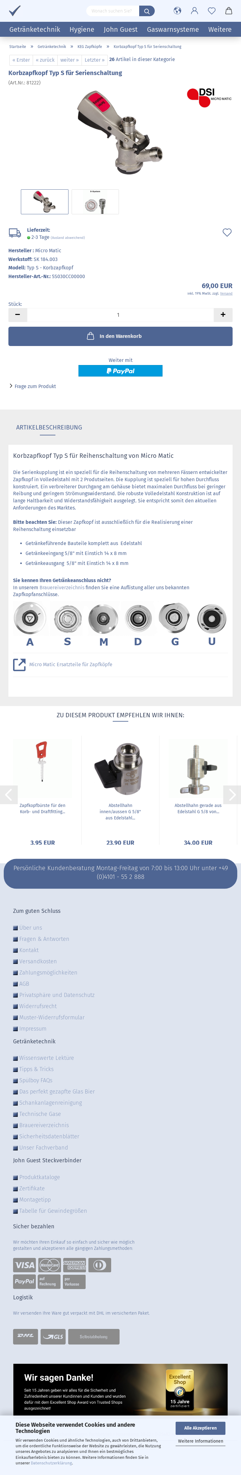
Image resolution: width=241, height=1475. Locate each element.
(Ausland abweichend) (68, 238)
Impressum (32, 1028)
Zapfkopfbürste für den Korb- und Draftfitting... (42, 808)
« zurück (45, 60)
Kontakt (29, 950)
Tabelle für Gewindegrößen (53, 1210)
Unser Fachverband (43, 1147)
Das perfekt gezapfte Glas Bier (57, 1091)
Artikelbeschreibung (47, 427)
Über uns (30, 927)
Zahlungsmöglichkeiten (48, 972)
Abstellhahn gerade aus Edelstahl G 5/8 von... (198, 808)
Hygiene (81, 29)
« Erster (21, 60)
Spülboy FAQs (35, 1080)
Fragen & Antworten (44, 939)
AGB (24, 983)
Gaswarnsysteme (173, 29)
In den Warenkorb (114, 336)
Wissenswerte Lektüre (46, 1058)
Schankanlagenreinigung (50, 1102)
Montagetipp (35, 1199)
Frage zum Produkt (35, 386)
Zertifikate (32, 1188)
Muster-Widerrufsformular (52, 1017)
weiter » (69, 60)
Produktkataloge (39, 1177)
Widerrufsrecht (38, 1006)
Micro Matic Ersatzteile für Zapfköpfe (70, 664)
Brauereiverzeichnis (62, 587)
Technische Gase (40, 1114)
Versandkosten (38, 961)
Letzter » (95, 60)
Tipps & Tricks (36, 1069)
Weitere (220, 29)
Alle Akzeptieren (200, 1428)
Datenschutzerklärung (51, 1463)
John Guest (121, 29)
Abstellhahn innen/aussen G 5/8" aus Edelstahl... (120, 812)
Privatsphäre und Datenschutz (57, 995)
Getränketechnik (34, 29)
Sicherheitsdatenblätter (49, 1136)
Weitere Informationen (200, 1441)
